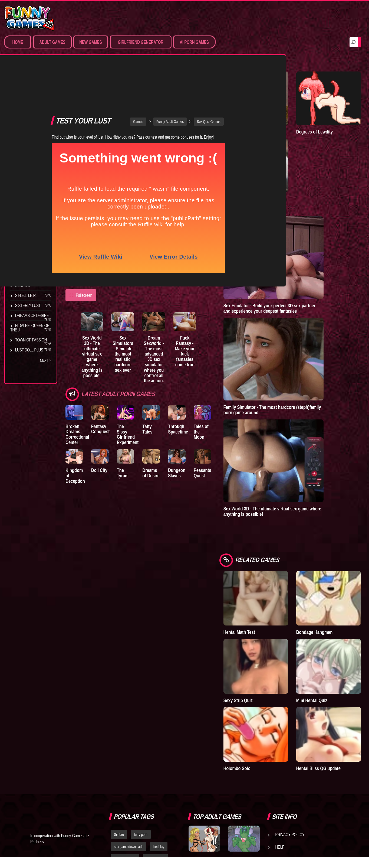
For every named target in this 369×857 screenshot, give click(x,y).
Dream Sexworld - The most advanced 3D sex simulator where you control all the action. (185, 311)
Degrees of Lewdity (23, 228)
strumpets (139, 745)
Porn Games (26, 93)
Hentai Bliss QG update (337, 640)
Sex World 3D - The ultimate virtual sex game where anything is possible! (101, 308)
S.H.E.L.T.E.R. (26, 295)
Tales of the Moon (247, 380)
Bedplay (23, 285)
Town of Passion (31, 339)
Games (164, 72)
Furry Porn (26, 143)
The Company (27, 241)
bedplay (158, 721)
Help (280, 721)
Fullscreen (81, 246)
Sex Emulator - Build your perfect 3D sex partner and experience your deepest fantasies (313, 262)
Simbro (119, 709)
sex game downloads (128, 721)
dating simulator (125, 733)
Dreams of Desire (32, 315)
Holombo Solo (288, 637)
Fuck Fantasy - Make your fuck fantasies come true (226, 306)
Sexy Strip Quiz (289, 591)
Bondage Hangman (340, 545)
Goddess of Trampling (285, 113)
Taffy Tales (178, 377)
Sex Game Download (21, 156)
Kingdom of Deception (76, 430)
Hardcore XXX (28, 133)
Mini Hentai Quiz (337, 591)
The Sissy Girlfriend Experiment (145, 382)
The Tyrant (25, 275)
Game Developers (293, 734)
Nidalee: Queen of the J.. (29, 327)
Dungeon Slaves (210, 430)
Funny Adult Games (195, 72)
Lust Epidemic (288, 162)
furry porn (140, 709)
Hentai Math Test (290, 545)
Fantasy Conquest (109, 380)
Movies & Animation (33, 113)
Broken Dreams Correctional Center (77, 385)
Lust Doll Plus (29, 349)
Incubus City (27, 251)
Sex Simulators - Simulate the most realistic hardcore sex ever (143, 308)
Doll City (108, 428)
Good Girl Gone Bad (27, 263)
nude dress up (124, 757)
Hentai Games (27, 123)
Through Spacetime (212, 380)
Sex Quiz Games (234, 72)
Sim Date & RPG (28, 103)
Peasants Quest (245, 430)
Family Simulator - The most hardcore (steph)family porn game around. (310, 355)
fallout (118, 745)
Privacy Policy (290, 709)
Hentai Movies (28, 168)
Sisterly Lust (28, 305)
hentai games (155, 733)
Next (45, 360)
